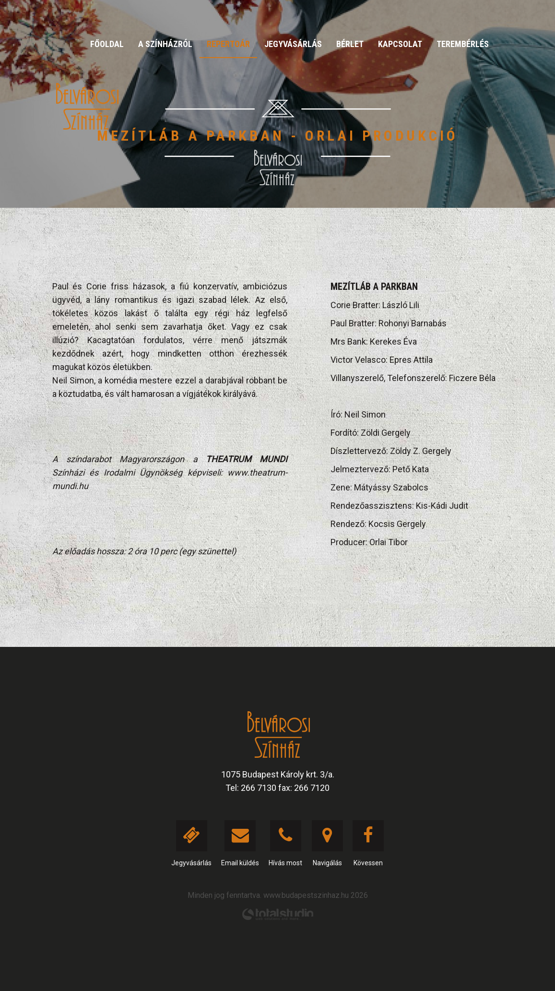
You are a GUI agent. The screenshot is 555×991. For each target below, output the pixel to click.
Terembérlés (463, 44)
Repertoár (228, 44)
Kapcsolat (400, 44)
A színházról (165, 44)
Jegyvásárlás (293, 44)
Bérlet (350, 44)
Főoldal (107, 44)
